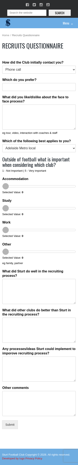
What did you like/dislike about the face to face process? (35, 99)
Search (59, 12)
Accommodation (15, 179)
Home (5, 35)
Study (6, 200)
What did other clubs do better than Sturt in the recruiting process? (36, 312)
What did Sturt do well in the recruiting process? (32, 273)
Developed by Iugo (13, 458)
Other (6, 244)
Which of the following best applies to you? (36, 141)
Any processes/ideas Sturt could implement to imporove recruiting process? (39, 351)
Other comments (15, 388)
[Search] (26, 13)
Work (6, 222)
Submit (10, 424)
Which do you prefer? (19, 80)
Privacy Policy (33, 458)
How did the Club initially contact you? (32, 62)
